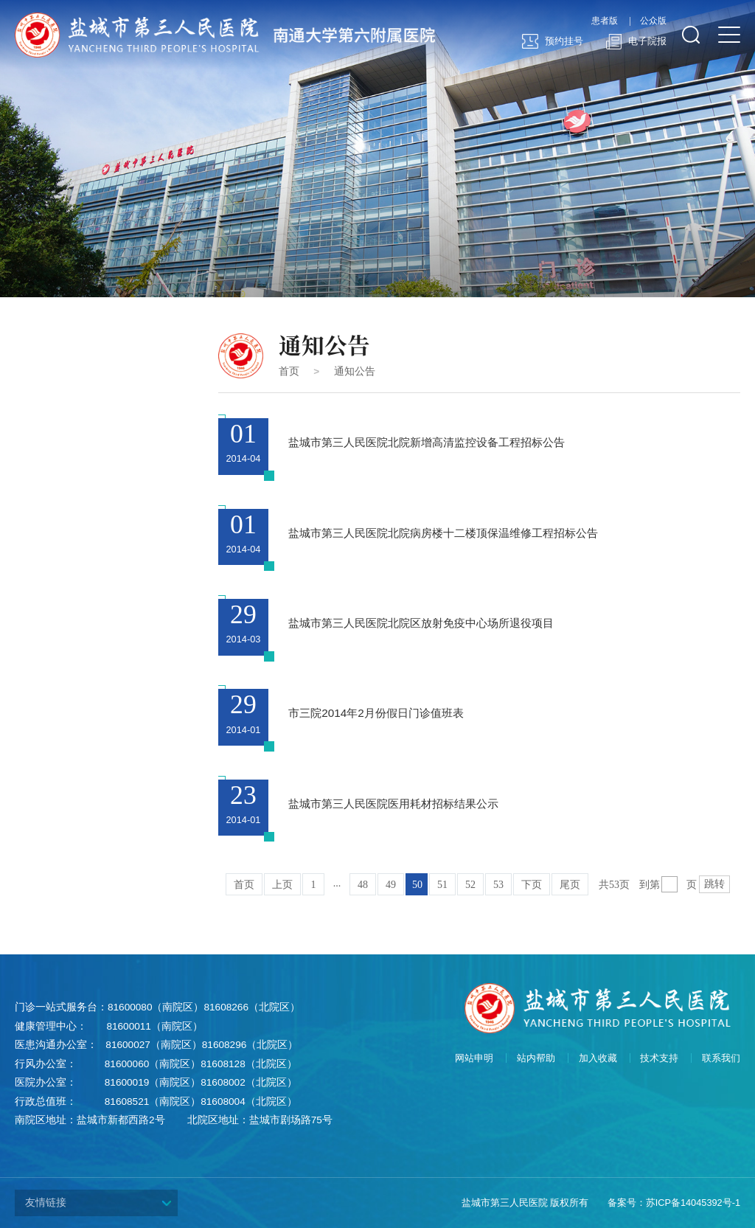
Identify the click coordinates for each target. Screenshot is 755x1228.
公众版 (653, 21)
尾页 (570, 884)
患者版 (604, 21)
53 (498, 884)
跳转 (714, 883)
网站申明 (474, 1058)
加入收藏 (598, 1058)
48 (363, 884)
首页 (289, 371)
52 (470, 884)
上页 (282, 884)
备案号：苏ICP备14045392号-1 (674, 1202)
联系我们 (721, 1058)
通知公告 (354, 371)
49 (391, 884)
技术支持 (659, 1058)
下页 (531, 884)
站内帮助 (536, 1058)
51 (442, 884)
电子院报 (636, 42)
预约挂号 (552, 42)
